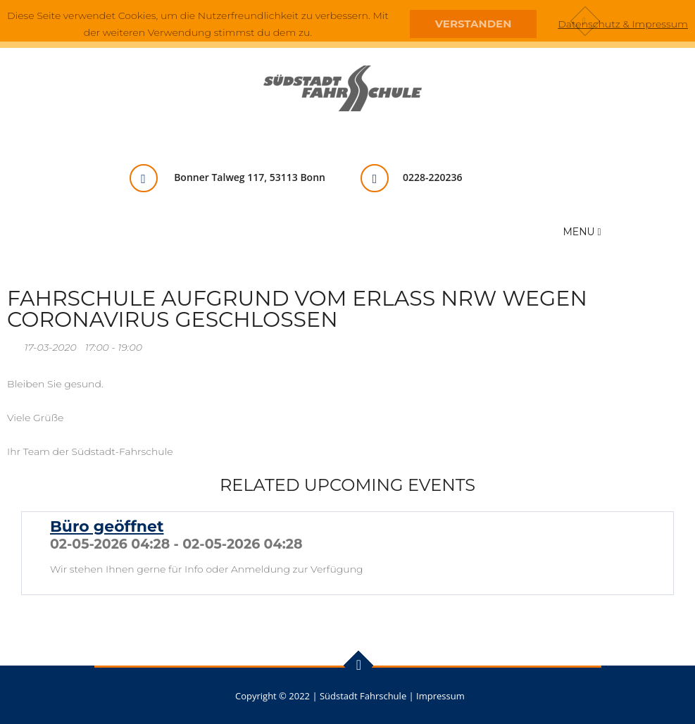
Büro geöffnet (107, 526)
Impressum (440, 695)
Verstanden (473, 23)
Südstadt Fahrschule (363, 695)
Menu (582, 231)
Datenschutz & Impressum (623, 24)
